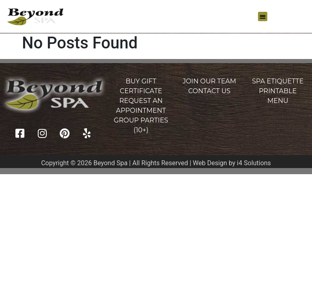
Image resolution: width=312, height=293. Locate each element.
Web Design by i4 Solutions (232, 163)
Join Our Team (209, 81)
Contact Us (209, 91)
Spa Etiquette (277, 81)
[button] (262, 16)
